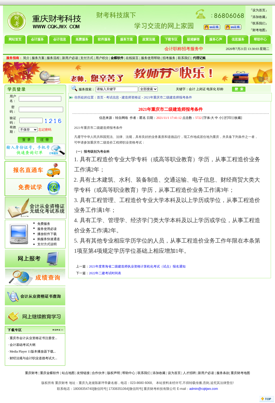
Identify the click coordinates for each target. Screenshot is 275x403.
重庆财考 (31, 373)
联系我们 (258, 23)
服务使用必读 (47, 229)
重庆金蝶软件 (49, 373)
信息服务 (237, 39)
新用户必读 (70, 58)
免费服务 (81, 39)
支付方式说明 (47, 244)
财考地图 (258, 30)
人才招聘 (189, 373)
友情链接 (83, 373)
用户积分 (102, 58)
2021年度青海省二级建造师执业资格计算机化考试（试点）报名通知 (137, 266)
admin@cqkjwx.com (203, 389)
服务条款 (222, 373)
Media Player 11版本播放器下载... (33, 351)
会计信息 (59, 39)
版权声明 (113, 373)
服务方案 (126, 39)
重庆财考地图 (240, 373)
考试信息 (112, 97)
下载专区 (171, 39)
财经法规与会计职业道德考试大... (33, 358)
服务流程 (53, 58)
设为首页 (258, 10)
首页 (100, 97)
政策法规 (148, 39)
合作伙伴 (98, 373)
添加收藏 (258, 17)
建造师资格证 (131, 97)
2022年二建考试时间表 (105, 273)
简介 (26, 58)
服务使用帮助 (150, 58)
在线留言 (132, 58)
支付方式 (86, 58)
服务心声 (215, 39)
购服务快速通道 (48, 239)
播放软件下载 (47, 234)
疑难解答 (193, 39)
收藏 (237, 118)
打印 (228, 118)
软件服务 (104, 39)
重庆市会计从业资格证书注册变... (33, 338)
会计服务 (37, 39)
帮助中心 (260, 39)
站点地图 (68, 373)
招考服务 (168, 58)
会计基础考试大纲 (22, 345)
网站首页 (15, 39)
